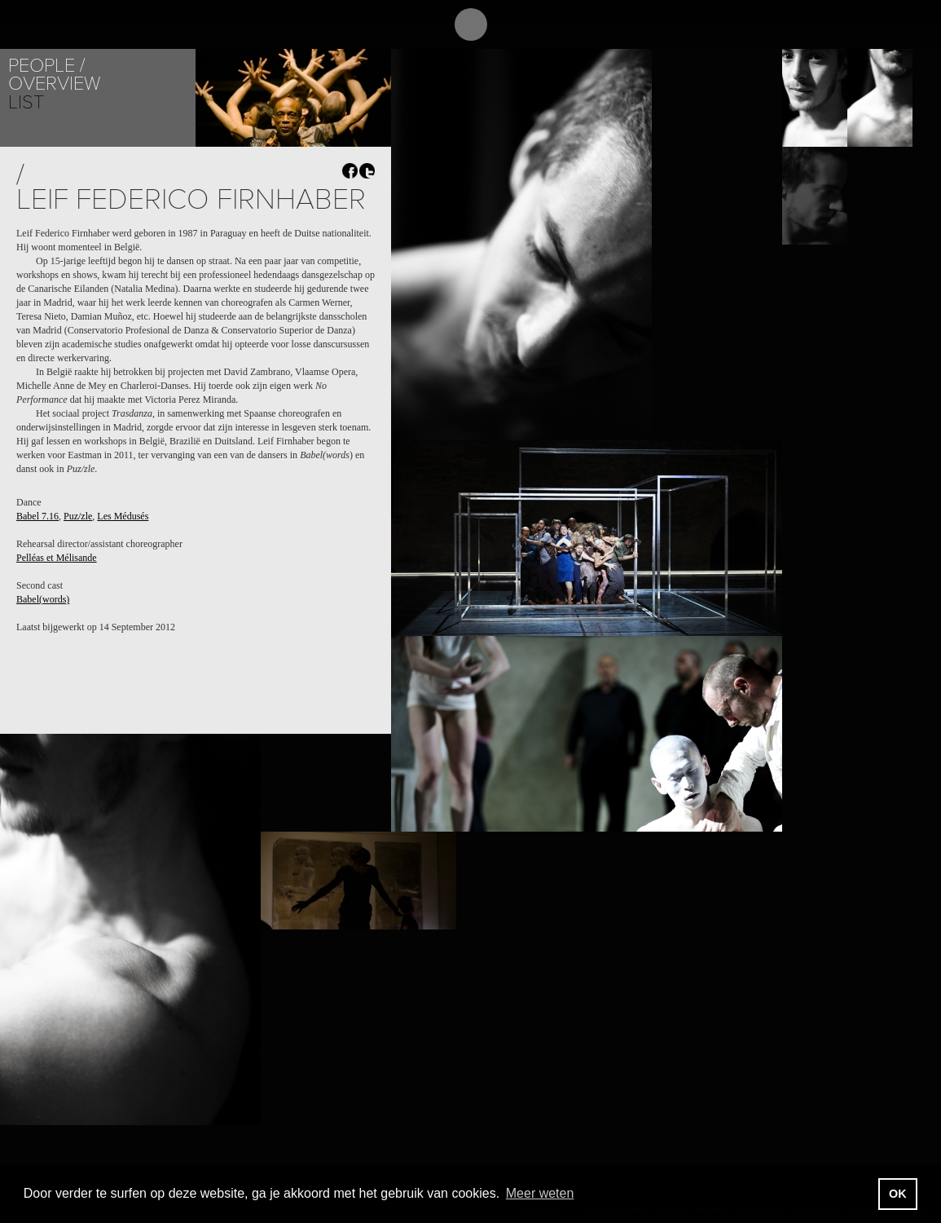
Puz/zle (78, 516)
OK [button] (898, 1193)
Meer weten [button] (540, 1193)
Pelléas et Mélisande (56, 557)
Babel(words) (42, 599)
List (26, 102)
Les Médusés (122, 516)
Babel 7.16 (37, 516)
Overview (54, 83)
